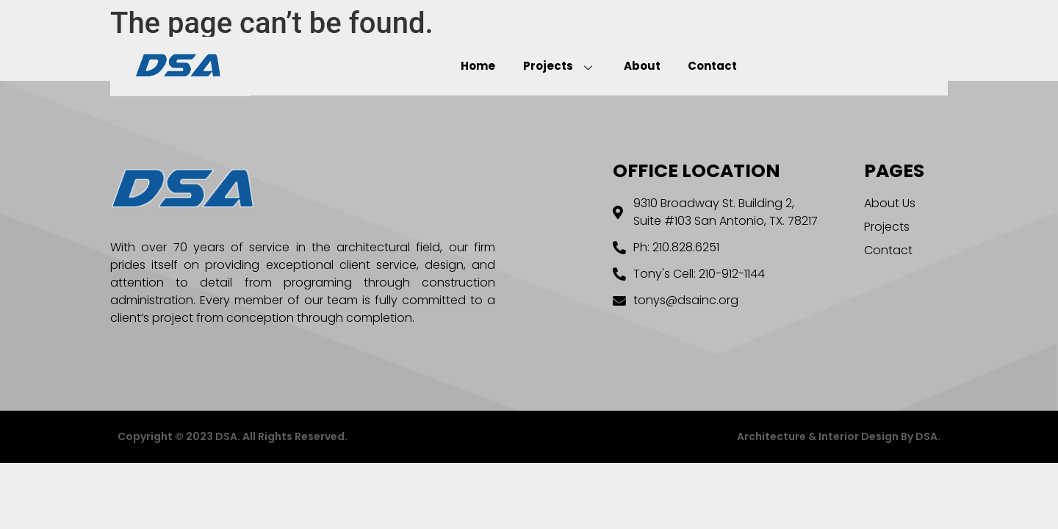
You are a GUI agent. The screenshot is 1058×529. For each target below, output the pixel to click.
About (639, 65)
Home (486, 65)
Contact (704, 65)
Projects (562, 65)
